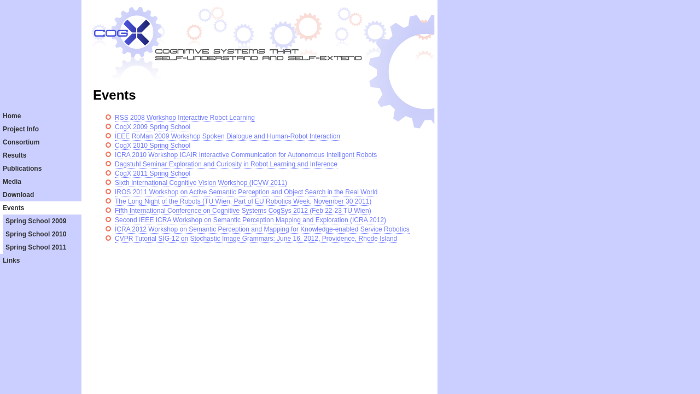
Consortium (21, 142)
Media (12, 182)
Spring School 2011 (35, 247)
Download (18, 195)
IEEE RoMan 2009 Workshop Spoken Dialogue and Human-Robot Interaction (227, 136)
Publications (22, 168)
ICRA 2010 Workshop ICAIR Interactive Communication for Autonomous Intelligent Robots (246, 155)
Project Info (21, 129)
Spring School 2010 (35, 234)
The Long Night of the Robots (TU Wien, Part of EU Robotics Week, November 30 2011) (243, 201)
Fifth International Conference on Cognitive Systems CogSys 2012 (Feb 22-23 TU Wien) (243, 211)
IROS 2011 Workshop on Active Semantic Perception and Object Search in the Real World (246, 192)
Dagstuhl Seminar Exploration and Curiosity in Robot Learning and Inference (226, 164)
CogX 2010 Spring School (152, 145)
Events (13, 208)
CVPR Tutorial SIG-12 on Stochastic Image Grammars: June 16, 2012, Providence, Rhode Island (256, 238)
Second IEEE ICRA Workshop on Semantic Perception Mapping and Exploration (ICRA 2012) (250, 220)
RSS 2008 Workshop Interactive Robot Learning (185, 117)
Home (12, 116)
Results (14, 155)
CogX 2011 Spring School (152, 173)
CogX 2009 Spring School (152, 127)
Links (11, 260)
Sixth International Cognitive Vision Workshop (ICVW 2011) (201, 183)
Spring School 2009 (35, 221)
